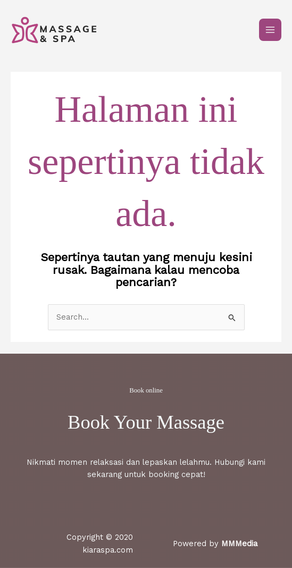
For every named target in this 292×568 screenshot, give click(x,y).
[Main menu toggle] (270, 30)
